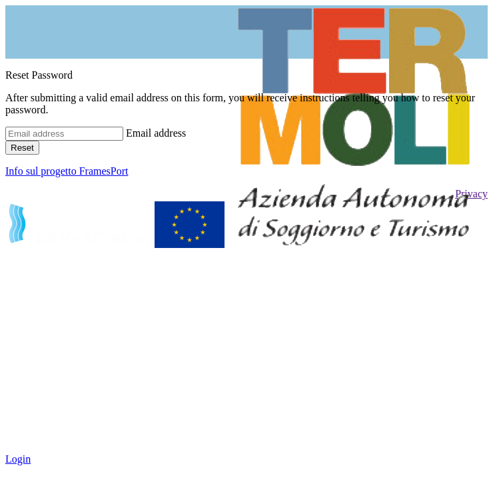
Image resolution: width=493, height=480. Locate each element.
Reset (22, 148)
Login (18, 459)
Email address (156, 133)
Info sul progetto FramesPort (66, 171)
